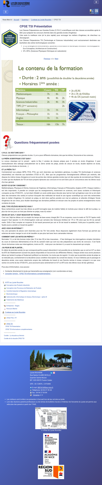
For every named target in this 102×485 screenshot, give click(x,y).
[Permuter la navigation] (96, 2)
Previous (47, 59)
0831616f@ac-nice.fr (45, 388)
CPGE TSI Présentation (12, 326)
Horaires (38, 395)
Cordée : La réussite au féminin (14, 335)
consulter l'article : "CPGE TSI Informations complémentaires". (28, 274)
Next (56, 59)
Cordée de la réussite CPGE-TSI (14, 338)
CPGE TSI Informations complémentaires (18, 329)
